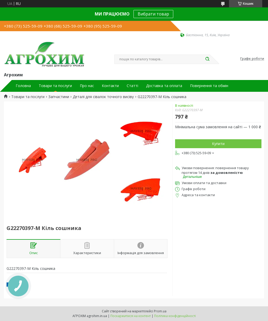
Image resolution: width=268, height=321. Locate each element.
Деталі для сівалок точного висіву (103, 96)
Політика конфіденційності (175, 316)
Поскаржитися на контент (130, 316)
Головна (23, 86)
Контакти (110, 86)
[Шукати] (207, 59)
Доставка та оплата (164, 86)
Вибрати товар (153, 14)
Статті (132, 86)
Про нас (87, 86)
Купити (218, 143)
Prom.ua (160, 311)
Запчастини (58, 96)
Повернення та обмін (209, 86)
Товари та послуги (55, 86)
